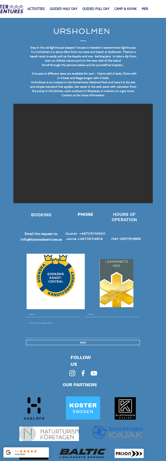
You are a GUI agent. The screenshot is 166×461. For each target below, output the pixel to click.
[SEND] (83, 342)
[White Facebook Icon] (83, 373)
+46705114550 (92, 233)
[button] (83, 153)
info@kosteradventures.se (41, 239)
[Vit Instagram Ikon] (72, 373)
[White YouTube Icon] (94, 373)
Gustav (71, 233)
